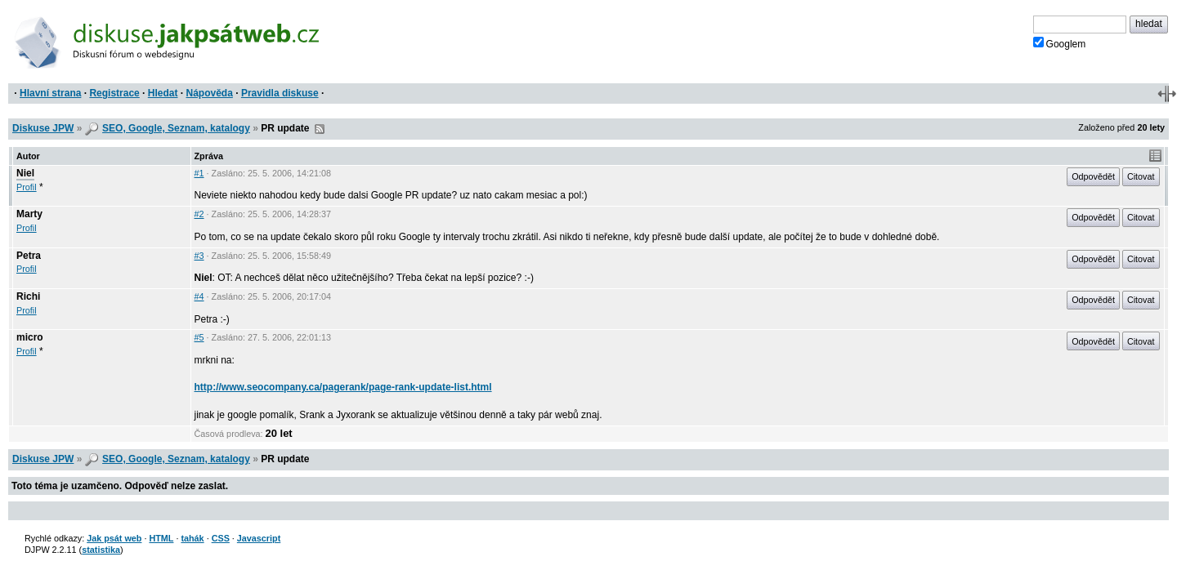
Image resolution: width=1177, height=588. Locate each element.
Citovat (1141, 176)
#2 (199, 214)
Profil (26, 187)
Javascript (258, 538)
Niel (25, 173)
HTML (161, 538)
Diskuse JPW (43, 128)
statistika (101, 550)
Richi (28, 296)
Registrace (114, 93)
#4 (199, 296)
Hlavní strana (50, 93)
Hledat (163, 93)
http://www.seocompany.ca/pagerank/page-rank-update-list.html (343, 387)
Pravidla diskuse (280, 93)
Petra (28, 255)
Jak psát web (114, 538)
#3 (199, 256)
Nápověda (209, 93)
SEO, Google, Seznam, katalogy (176, 128)
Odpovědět (1093, 176)
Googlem (1059, 43)
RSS (319, 129)
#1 (199, 173)
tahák (192, 538)
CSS (221, 538)
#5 (199, 337)
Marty (29, 214)
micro (29, 337)
